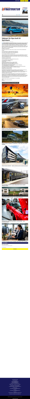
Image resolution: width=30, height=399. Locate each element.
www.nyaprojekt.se (15, 380)
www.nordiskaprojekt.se (15, 382)
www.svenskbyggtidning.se (14, 381)
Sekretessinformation (15, 398)
